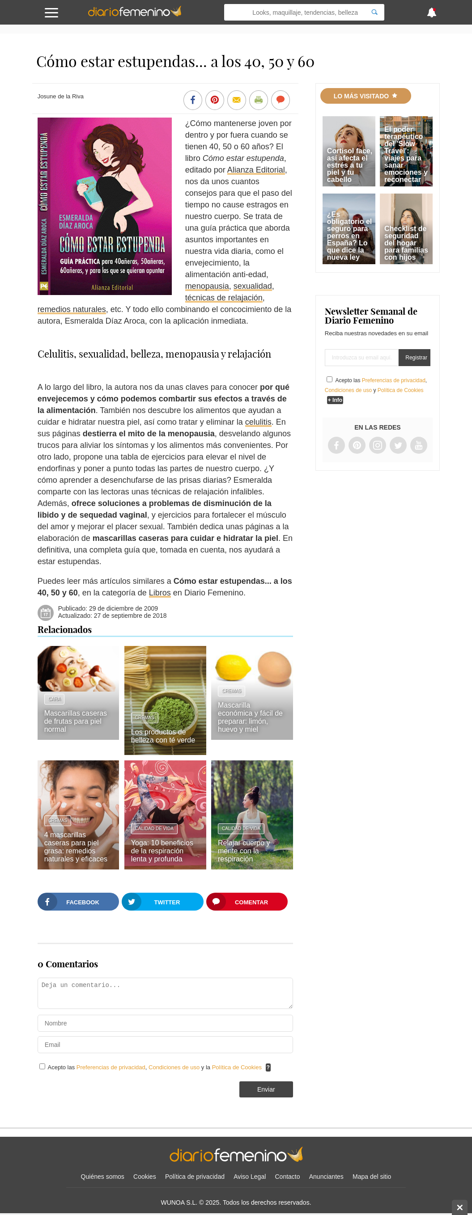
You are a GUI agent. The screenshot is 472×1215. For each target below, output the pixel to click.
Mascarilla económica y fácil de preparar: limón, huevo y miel (250, 717)
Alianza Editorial (256, 169)
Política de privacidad (195, 1176)
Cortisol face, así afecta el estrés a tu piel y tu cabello (349, 165)
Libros (160, 592)
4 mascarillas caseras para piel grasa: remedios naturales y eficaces (75, 847)
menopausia (207, 286)
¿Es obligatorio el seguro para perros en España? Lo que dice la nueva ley (349, 236)
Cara (54, 698)
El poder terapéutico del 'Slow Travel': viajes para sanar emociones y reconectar (406, 154)
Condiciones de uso (175, 1067)
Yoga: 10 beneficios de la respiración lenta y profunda (162, 851)
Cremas (144, 717)
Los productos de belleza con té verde (163, 736)
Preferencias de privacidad (111, 1067)
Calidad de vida (154, 828)
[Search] (374, 12)
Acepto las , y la (156, 1067)
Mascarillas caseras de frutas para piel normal (75, 721)
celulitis (258, 422)
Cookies (144, 1176)
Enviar (266, 1089)
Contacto (287, 1176)
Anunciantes (326, 1176)
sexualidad (253, 286)
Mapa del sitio (372, 1176)
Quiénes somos (102, 1176)
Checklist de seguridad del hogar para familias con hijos (406, 243)
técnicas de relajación (224, 297)
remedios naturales (72, 309)
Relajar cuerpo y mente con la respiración (244, 851)
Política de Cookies (237, 1067)
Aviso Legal (250, 1176)
